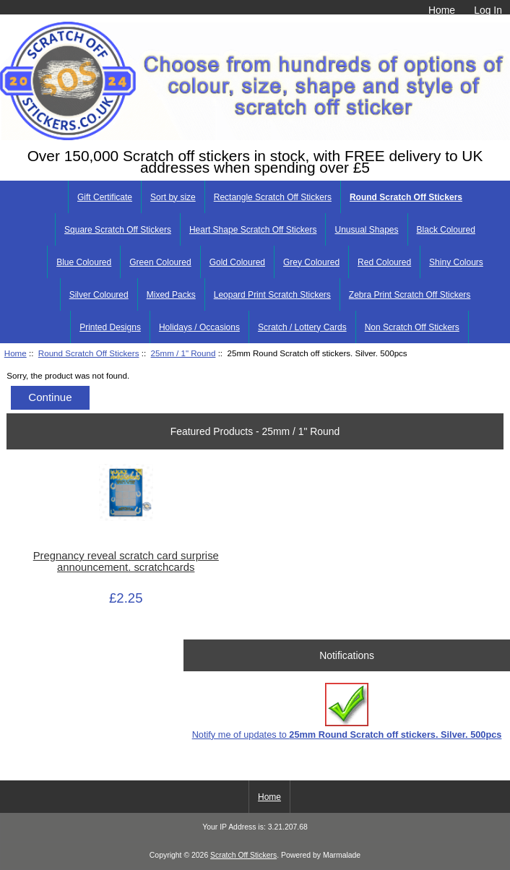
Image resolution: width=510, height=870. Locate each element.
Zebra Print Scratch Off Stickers (410, 295)
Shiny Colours (456, 262)
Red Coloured (384, 262)
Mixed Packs (171, 295)
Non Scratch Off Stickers (412, 327)
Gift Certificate (104, 197)
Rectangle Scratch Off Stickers (273, 197)
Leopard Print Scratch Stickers (272, 295)
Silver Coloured (99, 295)
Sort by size (173, 197)
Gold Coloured (237, 262)
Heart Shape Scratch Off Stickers (253, 230)
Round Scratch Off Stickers (88, 353)
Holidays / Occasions (199, 327)
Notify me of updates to (347, 711)
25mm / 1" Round (183, 353)
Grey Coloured (311, 262)
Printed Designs (110, 327)
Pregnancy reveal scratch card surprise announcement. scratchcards (126, 561)
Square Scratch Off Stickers (117, 230)
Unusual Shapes (366, 230)
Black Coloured (446, 230)
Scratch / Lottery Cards (302, 327)
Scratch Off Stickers (243, 855)
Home (441, 10)
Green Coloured (160, 262)
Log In (488, 10)
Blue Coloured (83, 262)
